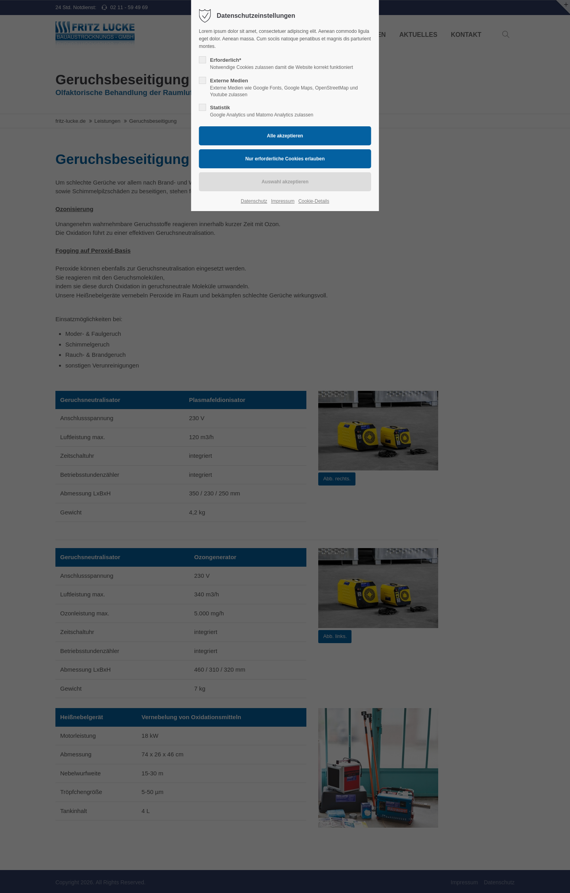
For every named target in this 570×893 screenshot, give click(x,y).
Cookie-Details (313, 201)
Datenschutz (254, 201)
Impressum (282, 201)
